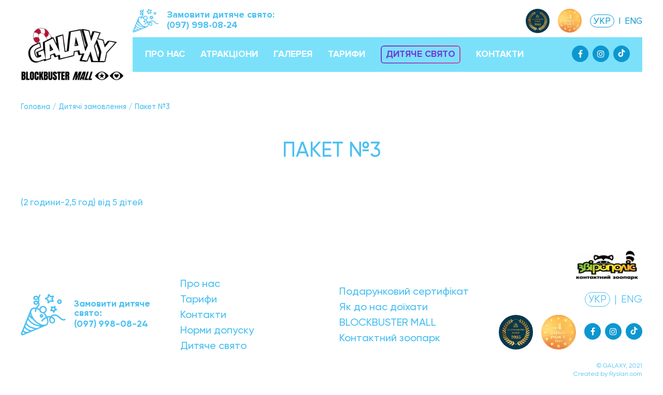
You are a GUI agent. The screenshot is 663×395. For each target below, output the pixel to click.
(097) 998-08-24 (202, 25)
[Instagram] (601, 53)
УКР (602, 21)
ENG (633, 21)
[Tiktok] (621, 53)
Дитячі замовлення (92, 106)
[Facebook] (580, 53)
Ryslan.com (625, 373)
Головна (35, 106)
